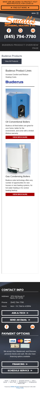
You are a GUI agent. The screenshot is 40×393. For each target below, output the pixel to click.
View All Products (11, 61)
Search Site (21, 383)
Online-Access (14, 386)
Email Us (13, 381)
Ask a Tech (13, 382)
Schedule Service (24, 381)
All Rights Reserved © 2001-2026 (28, 386)
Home (6, 381)
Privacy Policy (20, 388)
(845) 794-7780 (20, 36)
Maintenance (22, 382)
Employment (33, 382)
